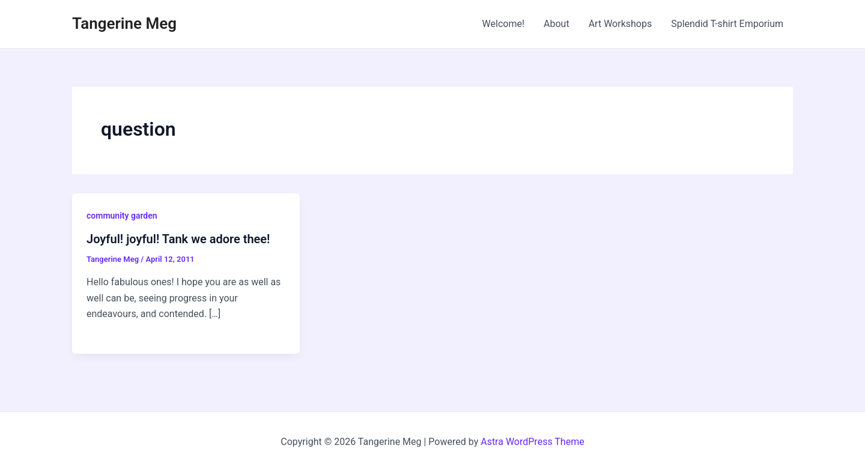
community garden (121, 215)
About (556, 23)
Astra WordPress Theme (532, 441)
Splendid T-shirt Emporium (727, 23)
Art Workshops (620, 23)
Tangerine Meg (124, 23)
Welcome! (503, 23)
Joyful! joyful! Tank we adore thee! (178, 239)
